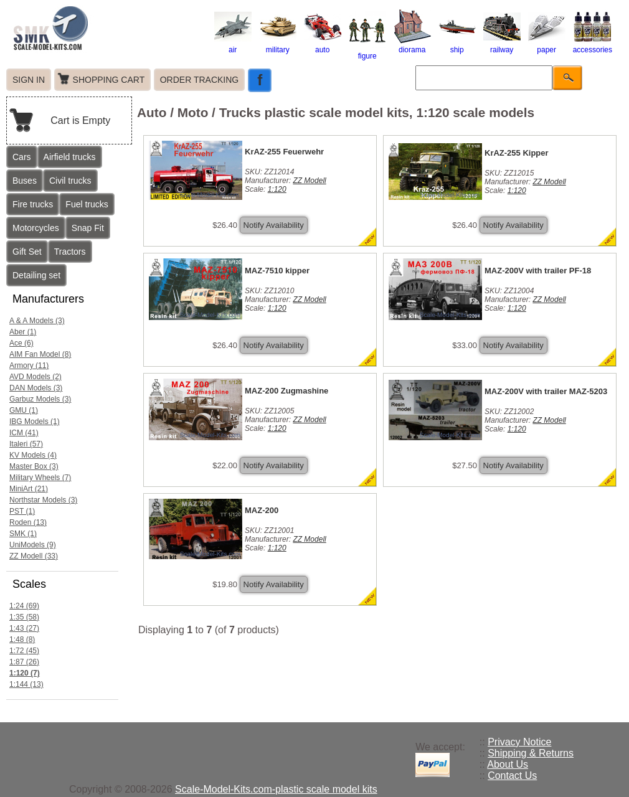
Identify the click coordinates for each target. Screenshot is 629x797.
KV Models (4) (33, 455)
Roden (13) (28, 522)
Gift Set (27, 252)
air (233, 45)
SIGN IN (28, 80)
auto (322, 45)
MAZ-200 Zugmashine (286, 390)
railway (502, 45)
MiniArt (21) (28, 488)
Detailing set (36, 275)
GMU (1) (23, 410)
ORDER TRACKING (199, 80)
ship (457, 45)
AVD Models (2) (35, 376)
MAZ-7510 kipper (277, 270)
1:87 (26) (24, 662)
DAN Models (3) (35, 388)
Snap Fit (88, 228)
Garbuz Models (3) (40, 399)
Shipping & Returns (531, 753)
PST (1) (22, 511)
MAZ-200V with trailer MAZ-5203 (546, 391)
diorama (412, 45)
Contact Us (512, 775)
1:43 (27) (24, 628)
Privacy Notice (519, 742)
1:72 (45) (24, 650)
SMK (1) (23, 533)
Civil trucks (70, 181)
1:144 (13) (26, 684)
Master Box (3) (34, 466)
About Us (507, 764)
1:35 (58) (24, 617)
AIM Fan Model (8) (40, 354)
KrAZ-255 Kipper (517, 153)
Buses (24, 181)
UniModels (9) (32, 544)
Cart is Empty (80, 120)
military (277, 45)
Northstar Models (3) (43, 500)
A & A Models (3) (37, 320)
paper (546, 45)
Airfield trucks (70, 157)
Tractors (70, 252)
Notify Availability (274, 225)
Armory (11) (29, 365)
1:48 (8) (22, 639)
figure (367, 51)
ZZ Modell (309, 180)
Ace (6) (21, 343)
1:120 (277, 189)
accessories (592, 45)
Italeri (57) (26, 444)
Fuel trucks (86, 204)
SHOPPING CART (109, 80)
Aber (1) (22, 332)
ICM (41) (24, 432)
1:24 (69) (24, 605)
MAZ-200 (261, 510)
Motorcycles (35, 228)
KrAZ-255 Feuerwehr (284, 151)
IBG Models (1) (34, 421)
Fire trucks (32, 204)
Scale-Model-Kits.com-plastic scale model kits (276, 789)
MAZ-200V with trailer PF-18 (538, 270)
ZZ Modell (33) (33, 556)
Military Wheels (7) (40, 477)
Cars (21, 157)
